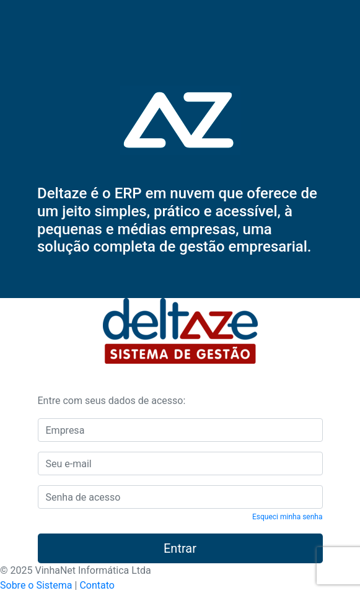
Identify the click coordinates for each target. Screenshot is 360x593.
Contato (97, 585)
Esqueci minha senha (287, 516)
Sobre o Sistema (36, 585)
